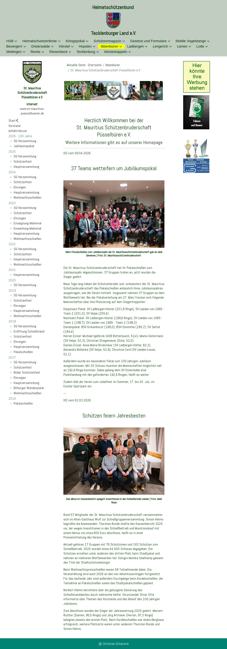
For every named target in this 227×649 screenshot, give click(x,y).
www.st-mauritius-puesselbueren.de (32, 110)
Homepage (153, 142)
